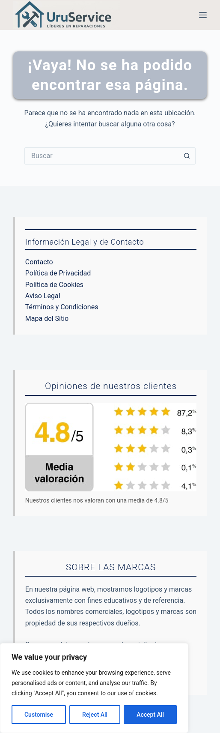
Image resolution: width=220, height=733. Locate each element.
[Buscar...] (101, 156)
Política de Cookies (54, 285)
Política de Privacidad (58, 273)
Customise (38, 714)
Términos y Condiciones (61, 307)
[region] (94, 688)
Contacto (39, 262)
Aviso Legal (42, 296)
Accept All (150, 714)
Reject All (94, 714)
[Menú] (203, 15)
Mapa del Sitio (46, 318)
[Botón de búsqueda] (187, 156)
